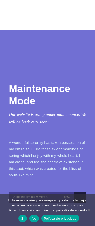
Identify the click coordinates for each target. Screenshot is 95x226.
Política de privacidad (60, 218)
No (34, 218)
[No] (88, 209)
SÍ (22, 218)
